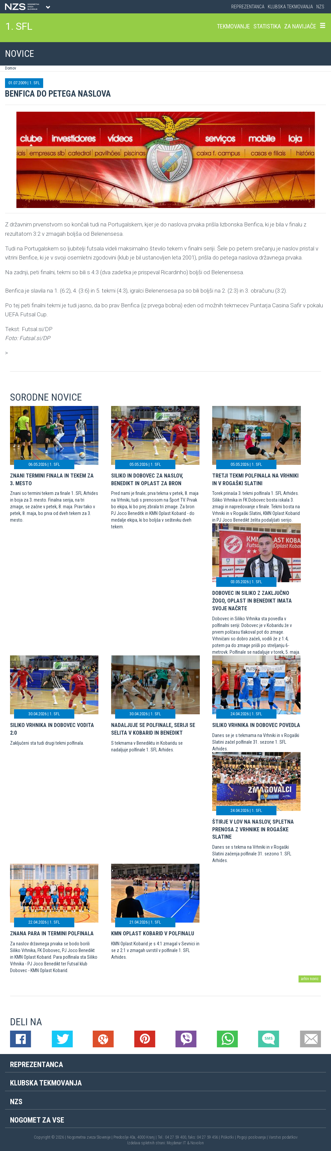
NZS (320, 6)
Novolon (197, 1143)
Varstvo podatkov (283, 1137)
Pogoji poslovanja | (253, 1137)
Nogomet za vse (37, 1120)
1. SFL (18, 26)
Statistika (267, 26)
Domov (10, 68)
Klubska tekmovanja (290, 6)
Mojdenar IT (176, 1143)
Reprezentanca (247, 6)
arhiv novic (310, 978)
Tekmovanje (233, 26)
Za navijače (300, 26)
